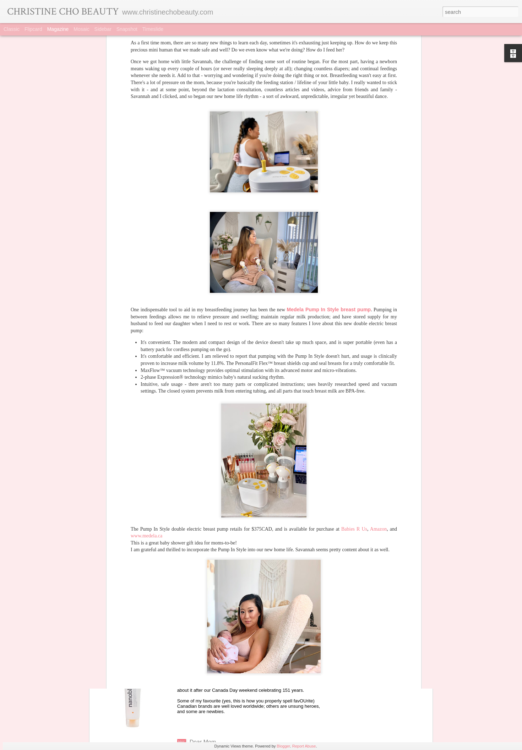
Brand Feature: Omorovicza (225, 581)
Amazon (378, 412)
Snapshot (126, 29)
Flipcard (33, 29)
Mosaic (81, 29)
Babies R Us (354, 412)
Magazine (58, 29)
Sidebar (103, 29)
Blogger (283, 746)
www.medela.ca (146, 419)
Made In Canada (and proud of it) (231, 661)
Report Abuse (304, 746)
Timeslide (152, 29)
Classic (12, 29)
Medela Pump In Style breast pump (329, 193)
